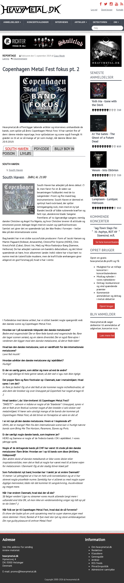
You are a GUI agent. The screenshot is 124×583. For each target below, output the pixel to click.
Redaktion (96, 550)
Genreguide (97, 556)
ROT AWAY (114, 232)
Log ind (94, 9)
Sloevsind (103, 235)
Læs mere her (107, 335)
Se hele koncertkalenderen (107, 242)
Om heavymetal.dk (101, 547)
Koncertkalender (37, 22)
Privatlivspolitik (99, 566)
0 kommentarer (20, 58)
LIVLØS (25, 153)
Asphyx (102, 232)
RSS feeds (96, 563)
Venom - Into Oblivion (105, 170)
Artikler (95, 559)
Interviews (61, 22)
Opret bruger (106, 9)
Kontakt (119, 9)
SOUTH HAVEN (16, 148)
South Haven (16, 170)
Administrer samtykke (103, 569)
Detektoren (100, 22)
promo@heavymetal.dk (23, 571)
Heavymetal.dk (31, 9)
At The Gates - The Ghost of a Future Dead (103, 137)
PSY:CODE (41, 148)
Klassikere (96, 553)
